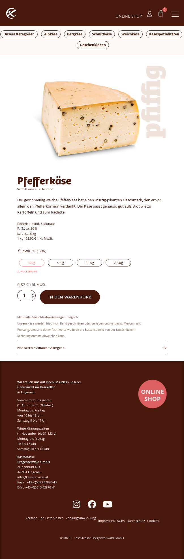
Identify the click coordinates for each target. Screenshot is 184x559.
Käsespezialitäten (164, 34)
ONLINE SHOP (128, 16)
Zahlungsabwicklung (81, 518)
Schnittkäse (102, 34)
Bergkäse (74, 34)
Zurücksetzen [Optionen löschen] (27, 271)
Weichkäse (130, 34)
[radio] (31, 263)
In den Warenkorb (69, 297)
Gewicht (27, 250)
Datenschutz (136, 521)
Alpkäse (50, 34)
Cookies (153, 521)
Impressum (106, 521)
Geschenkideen (93, 44)
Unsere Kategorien (19, 34)
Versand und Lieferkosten (44, 518)
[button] (175, 15)
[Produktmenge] (26, 295)
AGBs (121, 521)
